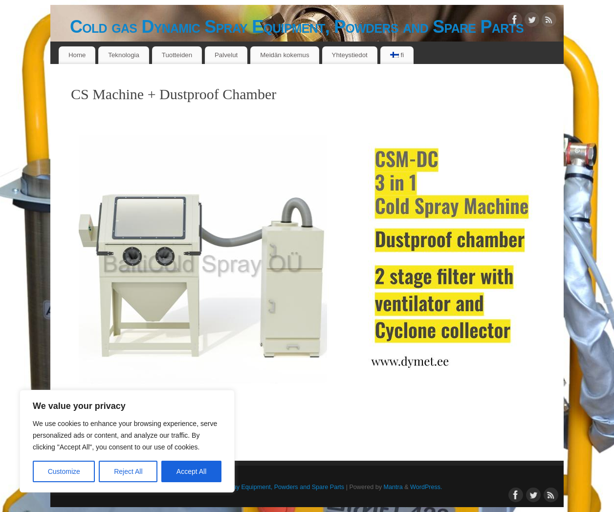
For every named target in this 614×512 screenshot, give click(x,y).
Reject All (128, 471)
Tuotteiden (177, 55)
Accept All (191, 471)
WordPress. (426, 487)
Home (77, 55)
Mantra (392, 487)
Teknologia (123, 55)
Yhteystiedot (350, 55)
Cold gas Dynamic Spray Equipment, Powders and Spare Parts (297, 27)
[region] (127, 441)
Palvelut (226, 55)
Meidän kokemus (284, 55)
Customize (64, 471)
